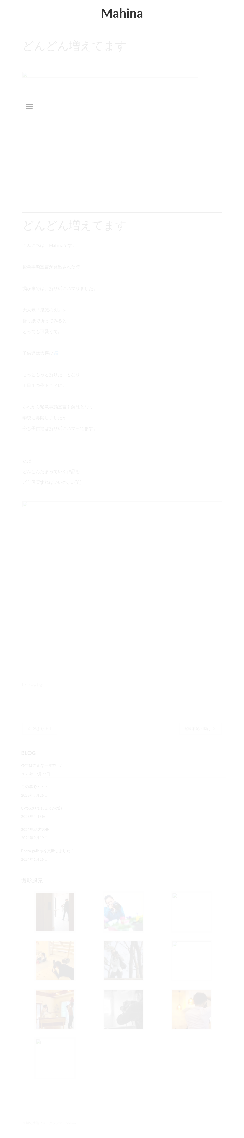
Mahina (122, 12)
